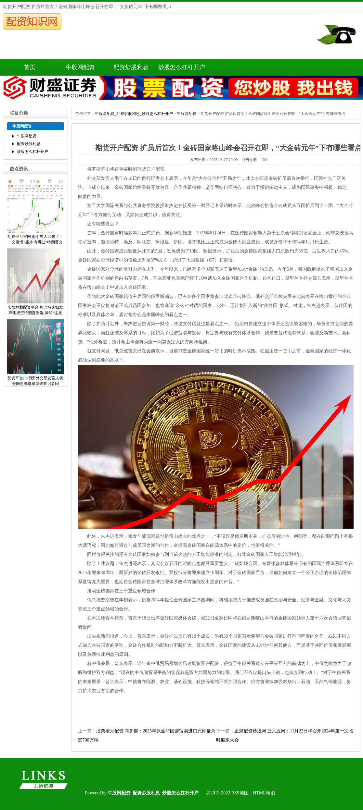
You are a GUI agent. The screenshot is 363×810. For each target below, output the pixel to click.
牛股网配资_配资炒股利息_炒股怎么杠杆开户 (134, 113)
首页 (29, 67)
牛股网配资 (80, 67)
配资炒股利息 (131, 67)
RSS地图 (240, 793)
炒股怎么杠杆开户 (181, 67)
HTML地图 (264, 793)
